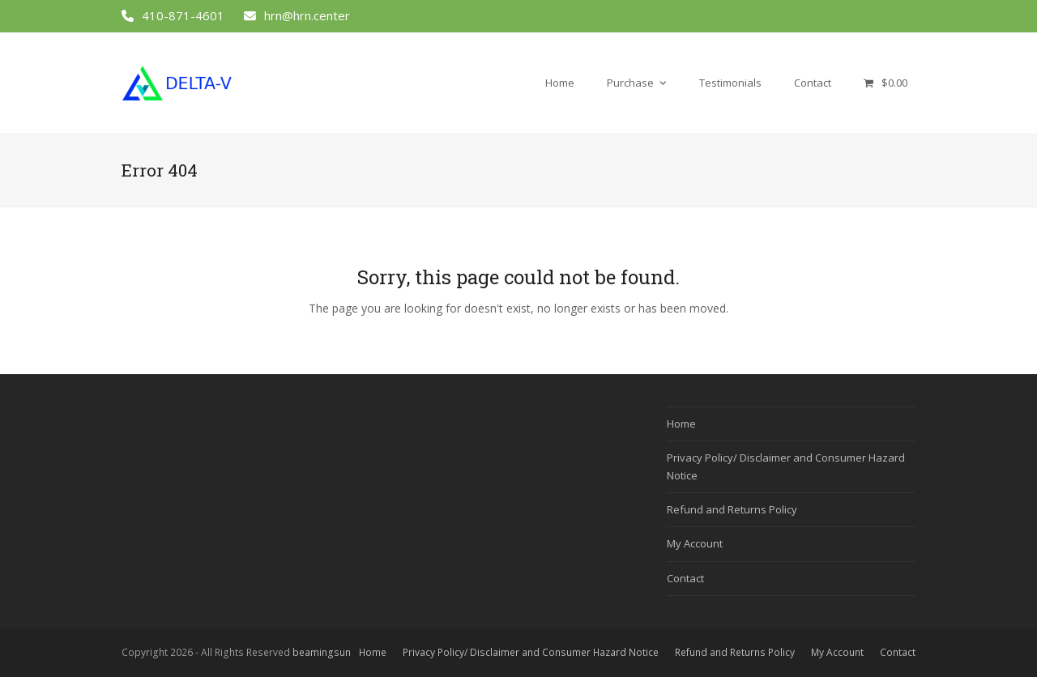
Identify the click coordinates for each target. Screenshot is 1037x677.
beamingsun (321, 652)
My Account (695, 543)
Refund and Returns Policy (732, 509)
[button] (885, 82)
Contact (685, 578)
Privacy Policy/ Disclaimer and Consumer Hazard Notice (531, 652)
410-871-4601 (183, 15)
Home (681, 423)
